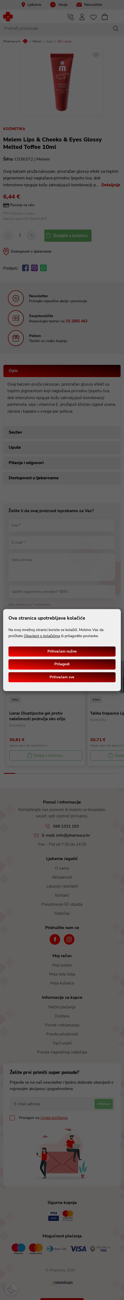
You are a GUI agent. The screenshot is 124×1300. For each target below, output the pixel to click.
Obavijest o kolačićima (42, 635)
